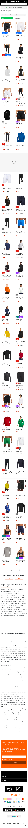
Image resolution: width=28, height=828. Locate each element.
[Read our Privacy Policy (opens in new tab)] (11, 759)
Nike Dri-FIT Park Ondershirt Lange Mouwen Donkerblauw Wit (6, 254)
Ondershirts (4, 15)
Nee (19, 578)
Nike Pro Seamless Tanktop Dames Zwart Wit (6, 538)
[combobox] (14, 4)
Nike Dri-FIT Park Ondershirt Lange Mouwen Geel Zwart (7, 342)
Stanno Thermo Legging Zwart (19, 187)
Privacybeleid (6, 759)
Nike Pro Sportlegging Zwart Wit (7, 58)
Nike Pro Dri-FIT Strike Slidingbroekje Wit (21, 36)
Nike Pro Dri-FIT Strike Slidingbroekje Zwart (7, 36)
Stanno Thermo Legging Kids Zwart (6, 232)
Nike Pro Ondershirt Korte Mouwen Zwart (20, 80)
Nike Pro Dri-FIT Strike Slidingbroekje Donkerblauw (21, 538)
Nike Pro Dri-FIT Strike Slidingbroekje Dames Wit (7, 102)
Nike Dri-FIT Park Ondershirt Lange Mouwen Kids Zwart (7, 124)
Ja (9, 578)
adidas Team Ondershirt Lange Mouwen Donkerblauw (6, 320)
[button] (22, 1)
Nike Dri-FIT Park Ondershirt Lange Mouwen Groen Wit (20, 428)
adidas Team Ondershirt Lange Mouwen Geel (6, 494)
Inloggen (24, 1)
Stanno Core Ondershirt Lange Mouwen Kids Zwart (21, 516)
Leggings (23, 15)
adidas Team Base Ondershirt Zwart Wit (7, 276)
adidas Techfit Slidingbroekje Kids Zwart (20, 386)
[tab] (14, 773)
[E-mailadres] (14, 757)
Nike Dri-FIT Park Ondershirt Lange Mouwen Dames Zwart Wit (20, 276)
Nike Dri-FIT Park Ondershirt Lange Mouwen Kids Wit (20, 298)
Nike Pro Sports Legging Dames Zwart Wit (19, 320)
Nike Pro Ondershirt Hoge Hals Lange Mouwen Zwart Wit (20, 342)
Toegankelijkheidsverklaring (20, 825)
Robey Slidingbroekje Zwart (21, 210)
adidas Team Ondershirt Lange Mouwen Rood (20, 364)
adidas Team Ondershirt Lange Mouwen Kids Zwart (7, 386)
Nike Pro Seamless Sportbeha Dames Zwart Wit (20, 561)
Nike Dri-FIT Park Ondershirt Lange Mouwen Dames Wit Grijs (21, 408)
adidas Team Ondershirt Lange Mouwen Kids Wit (20, 450)
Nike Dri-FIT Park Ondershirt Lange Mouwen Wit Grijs (6, 80)
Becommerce (14, 816)
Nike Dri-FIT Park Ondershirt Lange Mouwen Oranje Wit (7, 298)
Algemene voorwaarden (7, 825)
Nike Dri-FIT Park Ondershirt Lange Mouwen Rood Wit (6, 428)
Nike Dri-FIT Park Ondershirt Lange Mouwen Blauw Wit (20, 146)
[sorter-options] (20, 18)
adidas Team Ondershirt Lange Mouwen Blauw (6, 516)
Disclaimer (19, 823)
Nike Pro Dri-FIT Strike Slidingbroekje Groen (7, 450)
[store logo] (14, 1)
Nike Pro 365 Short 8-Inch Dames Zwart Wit (7, 408)
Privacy (25, 823)
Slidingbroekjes (14, 15)
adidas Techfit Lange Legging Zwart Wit (7, 146)
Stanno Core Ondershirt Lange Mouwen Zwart (6, 364)
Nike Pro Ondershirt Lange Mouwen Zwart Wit (7, 210)
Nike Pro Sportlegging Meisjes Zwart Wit (21, 102)
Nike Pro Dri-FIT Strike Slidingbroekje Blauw (21, 232)
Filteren (7, 18)
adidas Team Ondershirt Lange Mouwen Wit (20, 254)
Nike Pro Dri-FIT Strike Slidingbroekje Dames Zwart (21, 124)
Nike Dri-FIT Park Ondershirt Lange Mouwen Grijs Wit (6, 561)
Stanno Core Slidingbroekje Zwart (21, 494)
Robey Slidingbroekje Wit (6, 187)
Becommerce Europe (9, 816)
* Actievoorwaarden (8, 766)
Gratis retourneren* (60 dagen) (15, 7)
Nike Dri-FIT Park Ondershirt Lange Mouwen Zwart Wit (20, 58)
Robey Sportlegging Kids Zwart (7, 472)
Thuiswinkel (18, 816)
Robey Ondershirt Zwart (20, 472)
